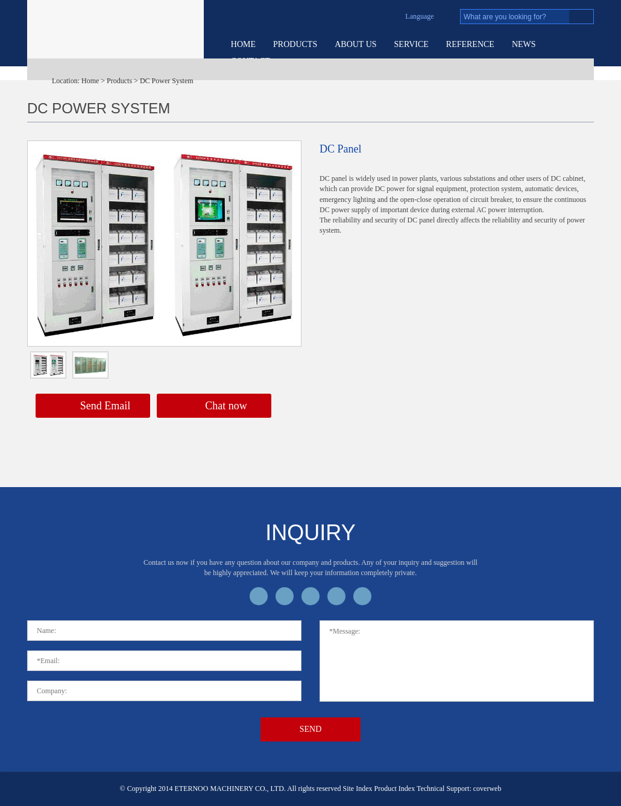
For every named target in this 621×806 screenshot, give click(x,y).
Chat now (214, 406)
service (411, 44)
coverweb (487, 788)
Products (295, 44)
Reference (470, 44)
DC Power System (167, 81)
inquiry (310, 532)
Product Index (394, 788)
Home (243, 44)
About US (355, 44)
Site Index (358, 788)
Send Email (93, 407)
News (524, 44)
